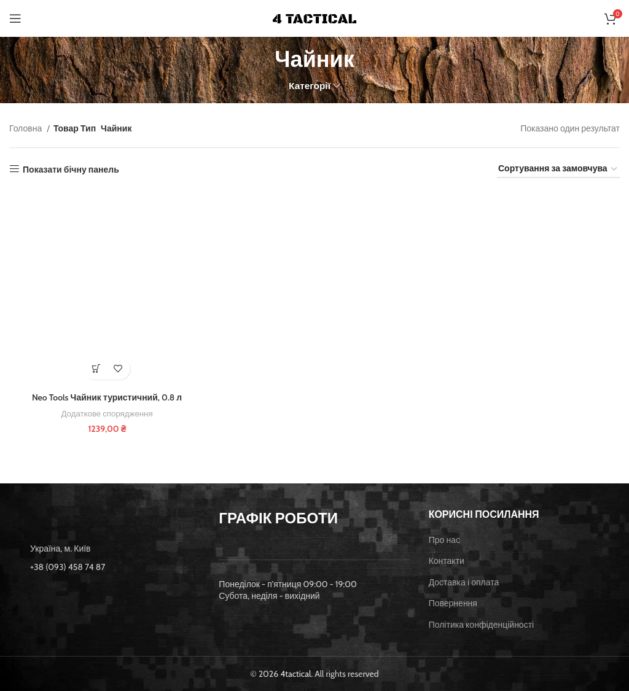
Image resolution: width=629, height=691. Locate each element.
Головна (26, 128)
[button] (96, 369)
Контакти (446, 560)
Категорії (309, 85)
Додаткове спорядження (107, 413)
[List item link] (104, 567)
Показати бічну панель (71, 169)
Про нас (444, 539)
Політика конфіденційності (481, 624)
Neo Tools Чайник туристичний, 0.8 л (107, 397)
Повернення (453, 603)
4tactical (295, 673)
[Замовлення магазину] (558, 169)
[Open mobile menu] (15, 18)
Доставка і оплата (464, 582)
